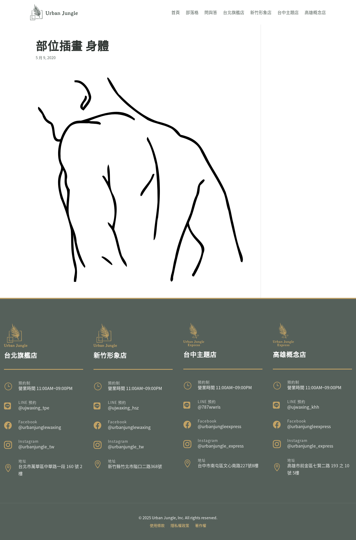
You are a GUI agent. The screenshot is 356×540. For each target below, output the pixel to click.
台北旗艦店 (233, 12)
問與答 (210, 12)
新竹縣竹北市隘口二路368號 (135, 466)
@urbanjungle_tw (36, 446)
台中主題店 (288, 12)
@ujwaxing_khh (303, 407)
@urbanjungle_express (221, 445)
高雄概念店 (315, 12)
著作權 (200, 525)
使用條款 (157, 525)
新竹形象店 (261, 12)
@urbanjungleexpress (219, 426)
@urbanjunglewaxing (39, 427)
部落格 (192, 12)
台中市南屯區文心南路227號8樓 (228, 465)
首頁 (175, 12)
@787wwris (209, 407)
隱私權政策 (180, 525)
